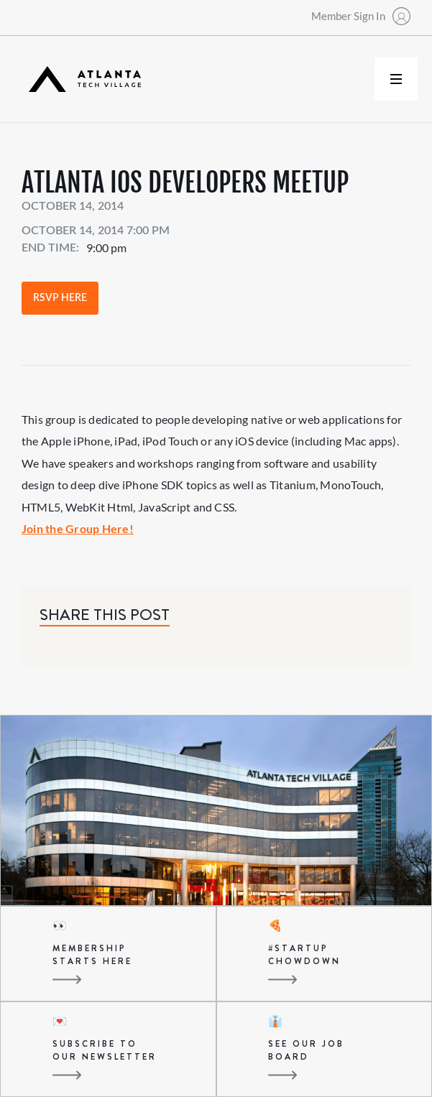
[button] (396, 79)
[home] (81, 79)
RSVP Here (60, 298)
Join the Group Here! (78, 528)
